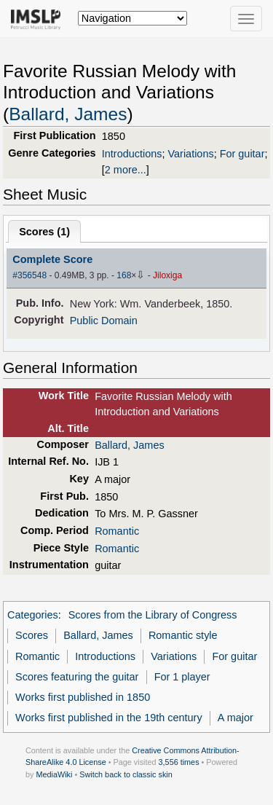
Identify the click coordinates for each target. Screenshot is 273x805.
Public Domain (104, 320)
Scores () (44, 231)
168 (123, 275)
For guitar (242, 154)
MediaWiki (54, 774)
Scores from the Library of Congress (152, 615)
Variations (191, 154)
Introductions (132, 154)
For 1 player (182, 677)
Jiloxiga (167, 275)
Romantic (117, 531)
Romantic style (183, 635)
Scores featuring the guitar (76, 677)
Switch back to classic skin (126, 774)
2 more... (125, 170)
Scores (31, 635)
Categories (32, 615)
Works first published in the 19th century (108, 717)
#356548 (29, 275)
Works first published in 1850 (82, 697)
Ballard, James (68, 114)
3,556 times (179, 762)
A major (235, 717)
